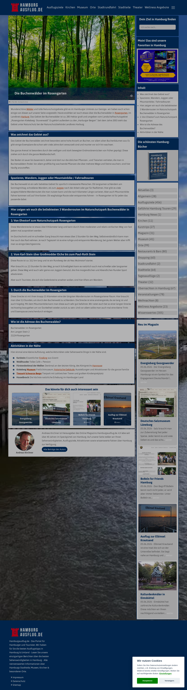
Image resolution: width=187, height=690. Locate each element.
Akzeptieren (147, 681)
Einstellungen (165, 673)
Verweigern (169, 681)
